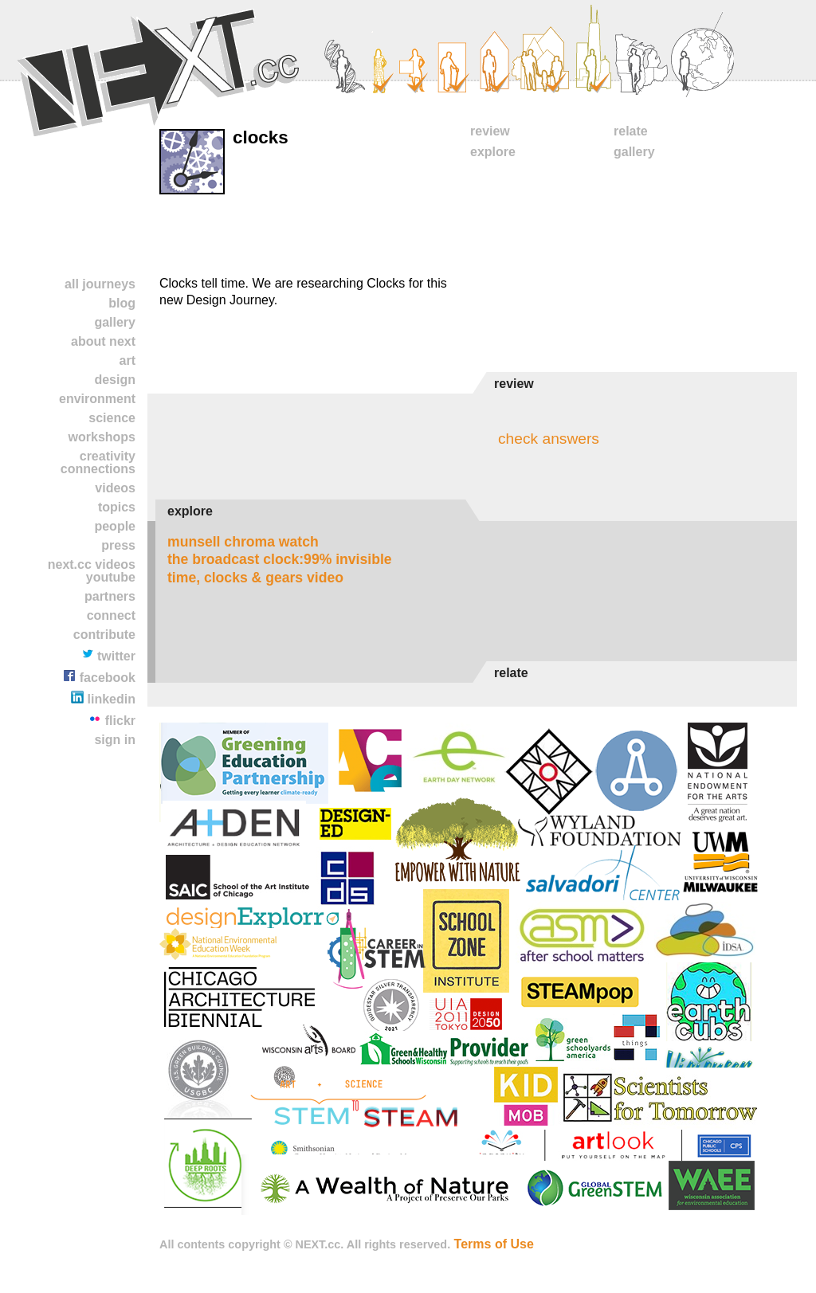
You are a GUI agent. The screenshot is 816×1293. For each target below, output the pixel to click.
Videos (115, 488)
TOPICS (116, 507)
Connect (111, 615)
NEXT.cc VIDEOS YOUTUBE (91, 571)
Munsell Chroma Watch (243, 542)
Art (127, 360)
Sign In (114, 739)
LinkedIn (103, 698)
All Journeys (100, 284)
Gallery (114, 322)
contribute (104, 634)
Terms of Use (494, 1244)
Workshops (102, 437)
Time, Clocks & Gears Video (255, 578)
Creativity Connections (98, 462)
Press (118, 545)
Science (111, 418)
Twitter (108, 655)
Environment (97, 399)
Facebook (99, 676)
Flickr (111, 719)
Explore (493, 152)
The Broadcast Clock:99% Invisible (279, 559)
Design (114, 379)
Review (490, 131)
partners (109, 596)
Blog (121, 303)
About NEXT (103, 341)
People (114, 526)
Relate (631, 131)
